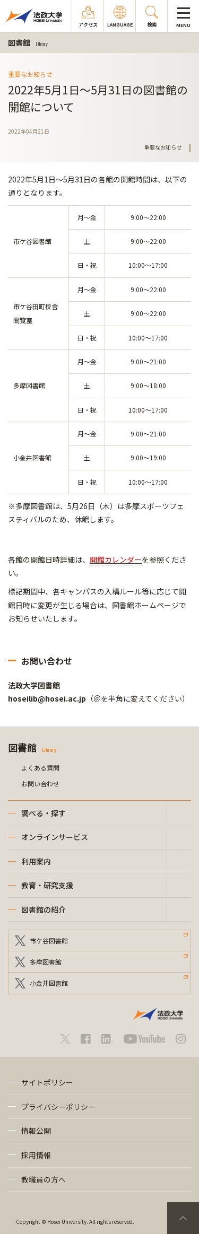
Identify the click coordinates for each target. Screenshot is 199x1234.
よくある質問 (40, 767)
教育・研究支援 (47, 885)
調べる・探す (43, 813)
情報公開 (36, 1130)
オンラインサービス (54, 837)
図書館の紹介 (43, 909)
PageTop (183, 1218)
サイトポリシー (47, 1082)
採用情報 (36, 1155)
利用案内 (36, 861)
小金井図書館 (49, 982)
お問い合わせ (40, 783)
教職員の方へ (43, 1179)
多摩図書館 (46, 961)
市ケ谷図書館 (49, 940)
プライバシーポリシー (58, 1106)
